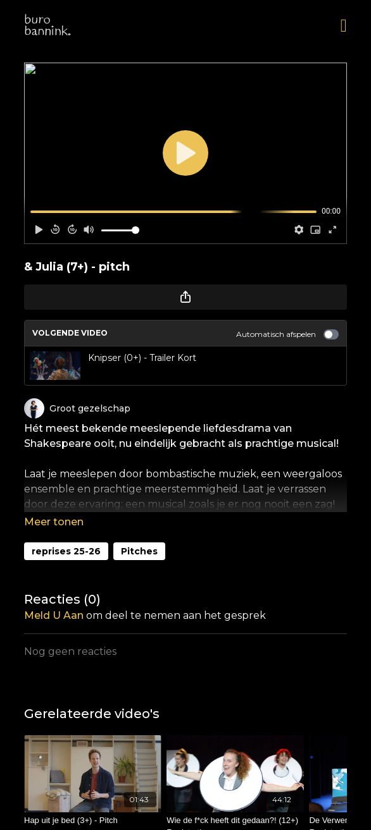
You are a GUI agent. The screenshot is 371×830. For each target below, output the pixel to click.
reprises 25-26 (66, 551)
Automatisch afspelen (287, 334)
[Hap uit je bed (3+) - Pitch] (92, 820)
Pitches (139, 551)
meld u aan (54, 615)
